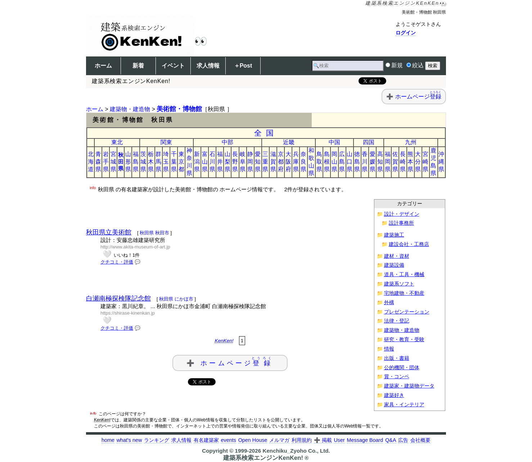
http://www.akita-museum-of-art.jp (135, 247)
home (108, 440)
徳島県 (357, 161)
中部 (227, 142)
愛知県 (258, 161)
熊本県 (410, 161)
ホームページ (418, 96)
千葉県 (174, 161)
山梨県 (227, 161)
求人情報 (208, 66)
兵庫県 (296, 161)
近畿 (288, 142)
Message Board (365, 440)
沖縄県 (441, 161)
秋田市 (162, 232)
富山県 (205, 161)
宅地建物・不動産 (404, 293)
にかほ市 (184, 299)
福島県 (136, 161)
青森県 (98, 161)
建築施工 (394, 235)
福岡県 (388, 161)
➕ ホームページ (230, 361)
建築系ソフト (399, 284)
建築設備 (394, 265)
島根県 (327, 161)
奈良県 (303, 161)
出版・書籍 (396, 358)
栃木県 (151, 161)
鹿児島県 (433, 161)
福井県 (220, 161)
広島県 (342, 161)
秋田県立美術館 (108, 232)
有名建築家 (206, 440)
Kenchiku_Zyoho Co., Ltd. (296, 451)
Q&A (390, 440)
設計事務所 (401, 223)
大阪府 (288, 161)
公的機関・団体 (401, 367)
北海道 (91, 161)
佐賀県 (395, 161)
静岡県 (250, 161)
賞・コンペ (396, 376)
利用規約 (302, 440)
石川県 (212, 161)
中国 (334, 142)
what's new (129, 440)
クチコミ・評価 (116, 262)
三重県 (265, 161)
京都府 (281, 161)
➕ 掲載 (323, 440)
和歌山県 (311, 161)
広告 (403, 440)
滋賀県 (273, 161)
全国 (266, 133)
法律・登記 (396, 321)
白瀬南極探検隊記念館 (118, 298)
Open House (252, 440)
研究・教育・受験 (404, 339)
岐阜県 (242, 161)
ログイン (406, 33)
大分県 (418, 161)
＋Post (243, 66)
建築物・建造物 (130, 109)
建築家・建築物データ (409, 386)
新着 (138, 66)
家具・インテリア (404, 404)
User (339, 440)
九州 (410, 142)
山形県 (128, 161)
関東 (166, 142)
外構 (389, 302)
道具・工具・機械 (404, 274)
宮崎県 (425, 161)
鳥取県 (319, 161)
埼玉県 (166, 161)
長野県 (235, 161)
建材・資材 (396, 256)
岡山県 (334, 161)
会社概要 (420, 440)
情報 (389, 349)
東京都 (181, 161)
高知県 (380, 161)
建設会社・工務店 (409, 244)
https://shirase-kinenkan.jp (127, 313)
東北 (117, 142)
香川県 (365, 161)
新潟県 (197, 161)
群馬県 (158, 161)
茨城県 (143, 161)
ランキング (156, 440)
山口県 (349, 161)
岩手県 (106, 161)
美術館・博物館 (179, 109)
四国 (368, 142)
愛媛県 (372, 161)
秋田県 (120, 161)
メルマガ (279, 440)
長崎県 (403, 161)
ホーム (103, 66)
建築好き (394, 395)
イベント (173, 66)
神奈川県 (189, 161)
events (228, 440)
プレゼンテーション (406, 312)
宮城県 (113, 161)
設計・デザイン (401, 214)
